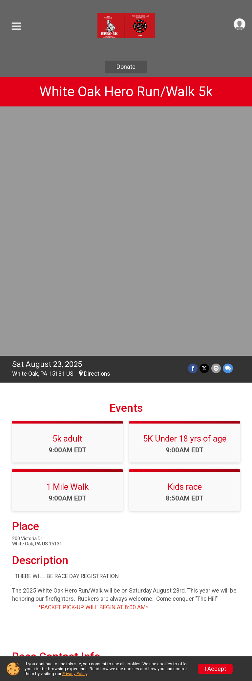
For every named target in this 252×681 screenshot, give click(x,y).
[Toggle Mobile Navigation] (16, 26)
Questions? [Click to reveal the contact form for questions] (39, 449)
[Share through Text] (228, 124)
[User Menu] (239, 24)
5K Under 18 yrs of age (184, 194)
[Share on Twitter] (204, 124)
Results (143, 619)
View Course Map (47, 561)
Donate (126, 66)
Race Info (86, 603)
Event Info (147, 603)
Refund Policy (211, 627)
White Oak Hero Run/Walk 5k (126, 92)
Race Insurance (96, 635)
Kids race (185, 243)
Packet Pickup (153, 635)
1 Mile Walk (67, 243)
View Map (126, 511)
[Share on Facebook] (193, 124)
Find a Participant (207, 607)
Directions (97, 129)
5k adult (67, 194)
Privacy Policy (74, 673)
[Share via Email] (216, 124)
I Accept (215, 669)
